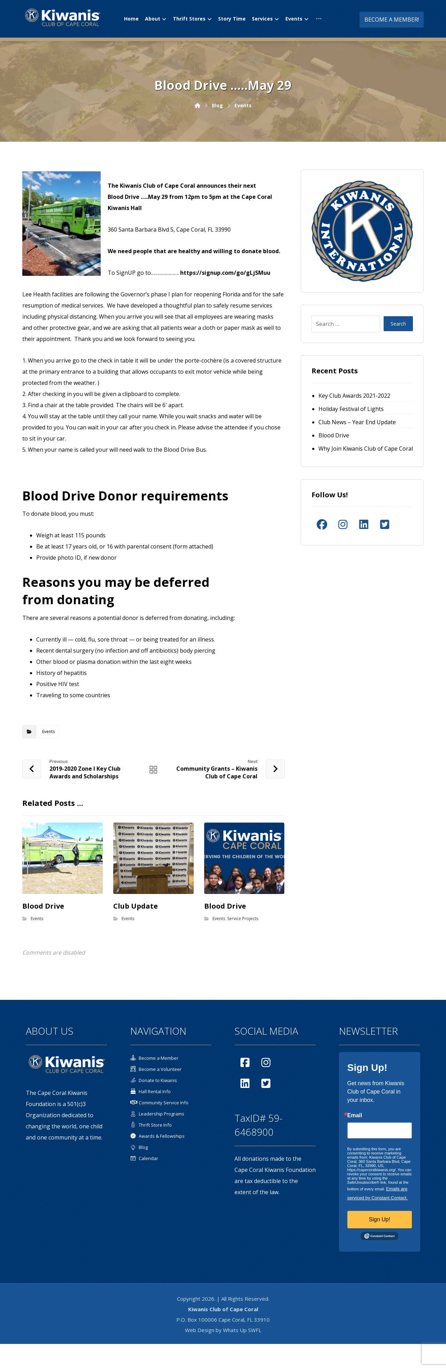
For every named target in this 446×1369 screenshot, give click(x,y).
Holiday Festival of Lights (351, 409)
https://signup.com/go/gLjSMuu (225, 273)
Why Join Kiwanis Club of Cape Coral (365, 448)
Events (48, 731)
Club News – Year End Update (357, 422)
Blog (139, 1147)
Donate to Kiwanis (153, 1081)
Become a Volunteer (156, 1069)
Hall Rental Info (150, 1092)
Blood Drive (333, 435)
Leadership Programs (157, 1114)
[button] (319, 19)
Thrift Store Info (151, 1125)
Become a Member (154, 1058)
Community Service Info (159, 1103)
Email (354, 1116)
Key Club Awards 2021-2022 (354, 395)
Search (398, 324)
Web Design (199, 1330)
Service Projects (242, 918)
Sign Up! (379, 1220)
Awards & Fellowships (157, 1136)
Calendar (144, 1159)
